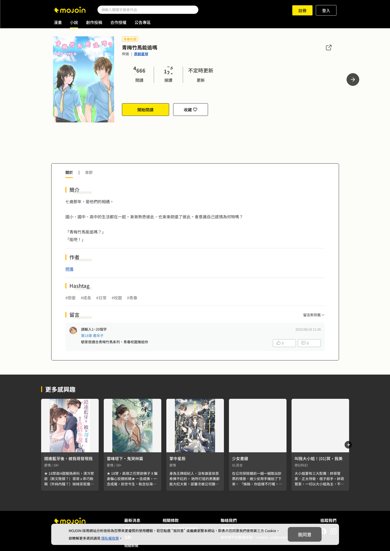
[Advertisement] (195, 146)
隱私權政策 (110, 538)
